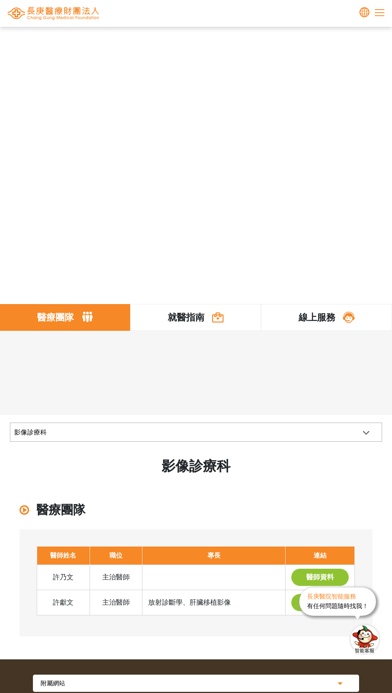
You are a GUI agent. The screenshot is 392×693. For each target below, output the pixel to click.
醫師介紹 (242, 39)
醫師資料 (320, 577)
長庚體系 (179, 39)
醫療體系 (207, 39)
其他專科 (271, 39)
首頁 (156, 39)
